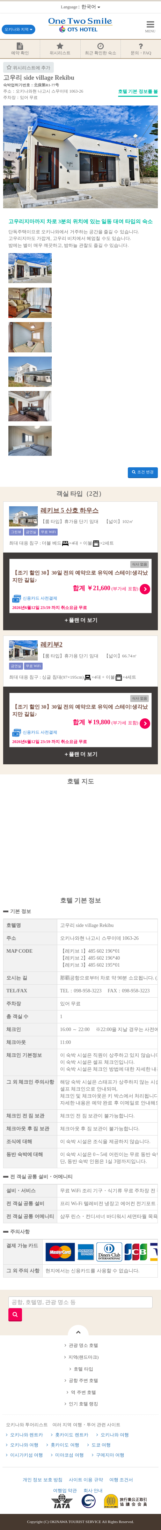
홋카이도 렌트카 (71, 1434)
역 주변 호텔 (83, 1392)
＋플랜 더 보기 (81, 620)
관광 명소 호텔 (83, 1345)
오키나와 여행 (115, 1434)
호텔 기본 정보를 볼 (138, 91)
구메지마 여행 (110, 1455)
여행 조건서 (121, 1479)
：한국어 (80, 6)
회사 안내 (93, 1490)
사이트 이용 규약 (86, 1479)
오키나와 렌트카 (26, 1434)
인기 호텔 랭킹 (83, 1403)
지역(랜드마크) (83, 1357)
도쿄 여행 (101, 1444)
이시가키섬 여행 (26, 1455)
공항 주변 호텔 (83, 1380)
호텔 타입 (83, 1369)
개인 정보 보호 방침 (43, 1479)
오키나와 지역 (18, 29)
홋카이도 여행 (65, 1444)
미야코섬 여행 (69, 1455)
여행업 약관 (65, 1490)
